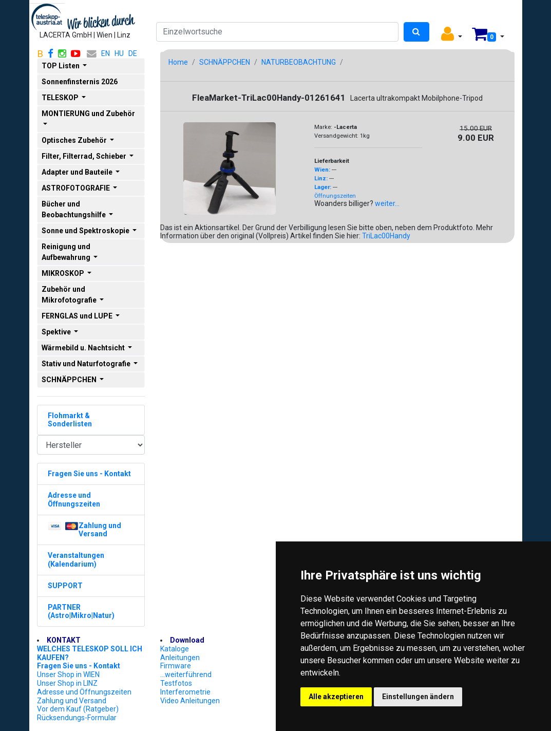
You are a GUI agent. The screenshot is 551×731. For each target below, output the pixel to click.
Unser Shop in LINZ (67, 683)
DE (132, 53)
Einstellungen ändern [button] (418, 696)
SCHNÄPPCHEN (224, 62)
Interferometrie (185, 692)
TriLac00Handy (386, 236)
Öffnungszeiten (335, 196)
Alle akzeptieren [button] (336, 696)
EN (105, 53)
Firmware (175, 666)
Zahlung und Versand (71, 701)
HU (119, 53)
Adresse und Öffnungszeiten (84, 692)
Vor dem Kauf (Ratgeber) (78, 709)
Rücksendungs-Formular (77, 718)
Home (178, 62)
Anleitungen (180, 657)
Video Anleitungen (190, 701)
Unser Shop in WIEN (68, 674)
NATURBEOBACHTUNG (298, 62)
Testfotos (176, 683)
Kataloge (174, 649)
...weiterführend (186, 674)
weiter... (387, 203)
